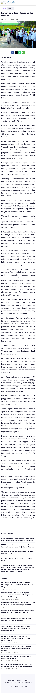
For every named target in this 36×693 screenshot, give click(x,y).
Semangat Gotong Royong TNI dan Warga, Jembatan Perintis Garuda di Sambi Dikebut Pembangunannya (15, 628)
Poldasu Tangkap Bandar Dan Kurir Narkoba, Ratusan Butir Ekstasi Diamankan (16, 619)
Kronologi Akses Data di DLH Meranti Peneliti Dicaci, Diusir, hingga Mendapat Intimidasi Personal (16, 648)
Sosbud (10, 8)
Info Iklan (25, 680)
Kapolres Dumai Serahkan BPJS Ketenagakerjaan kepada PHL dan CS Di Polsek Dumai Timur (17, 612)
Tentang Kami (11, 680)
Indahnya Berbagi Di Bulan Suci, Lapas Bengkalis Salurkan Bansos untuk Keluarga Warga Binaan (17, 539)
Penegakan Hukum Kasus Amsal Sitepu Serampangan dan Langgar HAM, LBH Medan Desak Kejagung (16, 638)
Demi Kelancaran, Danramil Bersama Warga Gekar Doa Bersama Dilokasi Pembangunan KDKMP (18, 604)
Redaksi (19, 680)
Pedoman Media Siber (10, 682)
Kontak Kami (28, 682)
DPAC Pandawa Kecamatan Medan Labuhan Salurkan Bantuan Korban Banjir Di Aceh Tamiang (17, 546)
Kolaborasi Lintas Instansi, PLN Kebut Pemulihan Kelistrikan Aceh (17, 553)
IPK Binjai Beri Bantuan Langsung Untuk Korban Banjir (17, 559)
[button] (13, 52)
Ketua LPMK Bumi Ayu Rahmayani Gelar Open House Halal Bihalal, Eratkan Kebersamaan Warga (17, 665)
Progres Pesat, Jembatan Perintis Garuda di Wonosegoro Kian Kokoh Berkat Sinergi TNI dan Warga (17, 585)
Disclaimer (20, 682)
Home (4, 8)
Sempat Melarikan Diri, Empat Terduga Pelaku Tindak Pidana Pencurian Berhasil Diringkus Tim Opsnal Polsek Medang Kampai (17, 595)
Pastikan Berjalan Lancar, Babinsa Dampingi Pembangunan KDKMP (16, 657)
